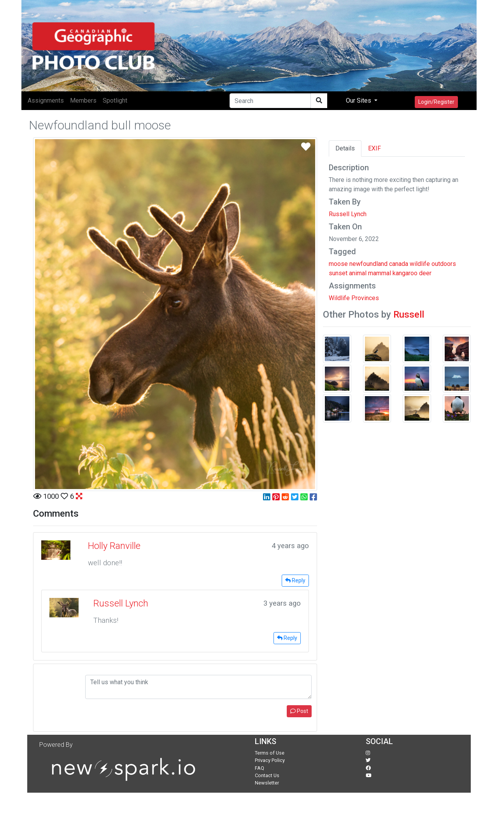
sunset (338, 273)
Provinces (365, 298)
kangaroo (405, 273)
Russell (408, 314)
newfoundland (368, 263)
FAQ (259, 768)
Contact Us (267, 775)
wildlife (420, 263)
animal (357, 273)
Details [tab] (345, 148)
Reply (295, 580)
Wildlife (339, 298)
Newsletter (267, 783)
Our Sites (359, 100)
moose (338, 263)
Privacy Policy (270, 760)
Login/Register (436, 102)
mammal (379, 273)
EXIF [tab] (374, 148)
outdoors (443, 263)
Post (299, 711)
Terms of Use (269, 753)
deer (425, 273)
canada (398, 263)
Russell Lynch (347, 214)
